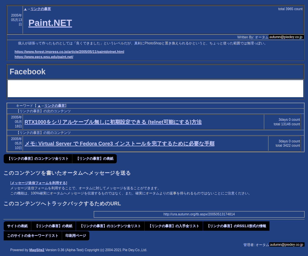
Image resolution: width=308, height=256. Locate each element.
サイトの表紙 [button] (17, 226)
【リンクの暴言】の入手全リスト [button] (173, 226)
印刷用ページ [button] (75, 235)
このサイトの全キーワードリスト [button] (32, 235)
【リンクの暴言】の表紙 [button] (94, 158)
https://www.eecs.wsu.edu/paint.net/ (44, 57)
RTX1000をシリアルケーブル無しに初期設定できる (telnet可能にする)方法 (113, 122)
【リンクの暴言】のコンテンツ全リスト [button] (38, 158)
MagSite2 (36, 250)
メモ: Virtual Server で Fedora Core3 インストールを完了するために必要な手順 (120, 143)
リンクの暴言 (40, 9)
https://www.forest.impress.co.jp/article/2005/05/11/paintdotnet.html (69, 52)
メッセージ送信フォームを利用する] (39, 183)
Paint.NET (50, 23)
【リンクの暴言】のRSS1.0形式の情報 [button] (236, 226)
